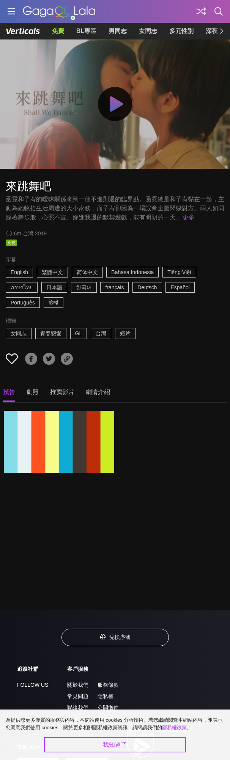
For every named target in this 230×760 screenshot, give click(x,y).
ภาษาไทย (22, 287)
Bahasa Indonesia (132, 272)
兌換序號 (115, 637)
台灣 (101, 333)
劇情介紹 (98, 392)
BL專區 (86, 31)
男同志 (118, 31)
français (114, 287)
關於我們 (77, 685)
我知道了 (115, 744)
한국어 (84, 287)
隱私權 (105, 696)
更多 (189, 217)
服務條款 (108, 685)
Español (180, 287)
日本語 (54, 287)
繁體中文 (52, 272)
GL (78, 333)
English (19, 272)
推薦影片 (62, 392)
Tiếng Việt (179, 272)
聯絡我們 (77, 708)
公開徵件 (108, 708)
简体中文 (87, 272)
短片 (125, 333)
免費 (58, 31)
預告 (9, 392)
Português (23, 303)
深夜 (212, 31)
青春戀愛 (50, 333)
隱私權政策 (174, 727)
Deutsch (147, 287)
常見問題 (77, 696)
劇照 (33, 392)
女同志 (148, 31)
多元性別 (181, 31)
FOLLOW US (32, 685)
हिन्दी (53, 303)
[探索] (201, 11)
